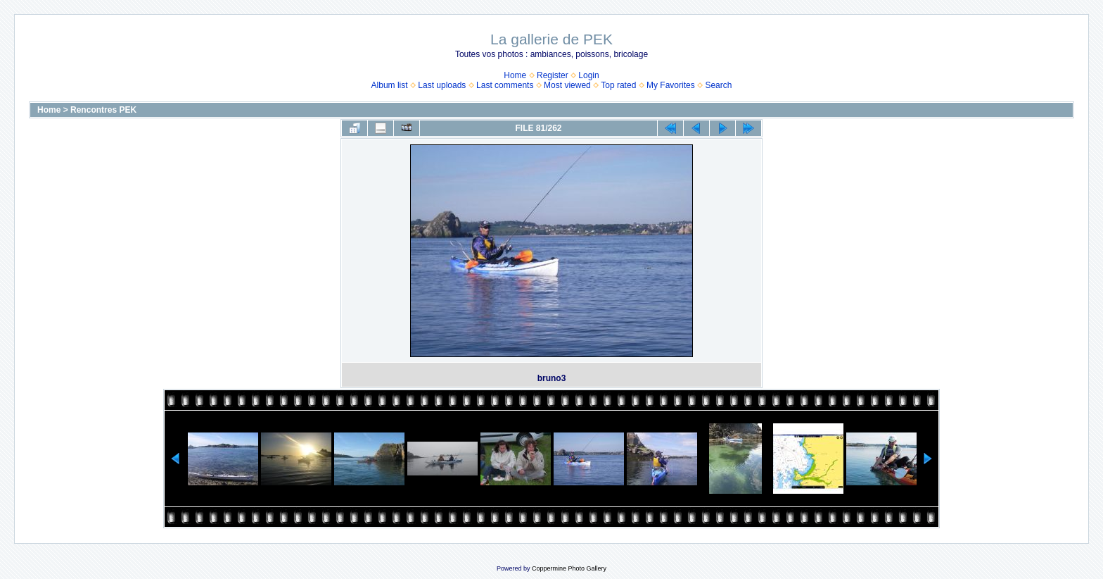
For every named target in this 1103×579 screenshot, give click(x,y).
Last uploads (442, 85)
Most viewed (567, 85)
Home (515, 75)
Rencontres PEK (103, 110)
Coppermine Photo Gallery (569, 568)
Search (718, 85)
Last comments (504, 85)
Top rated (618, 85)
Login (588, 75)
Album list (389, 85)
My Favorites (670, 85)
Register (552, 75)
